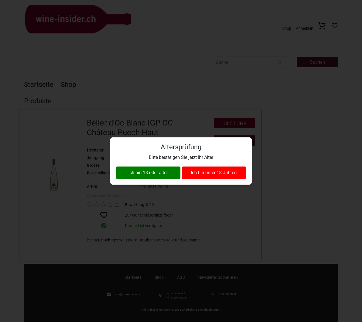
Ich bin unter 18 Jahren (214, 172)
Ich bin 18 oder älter (148, 172)
